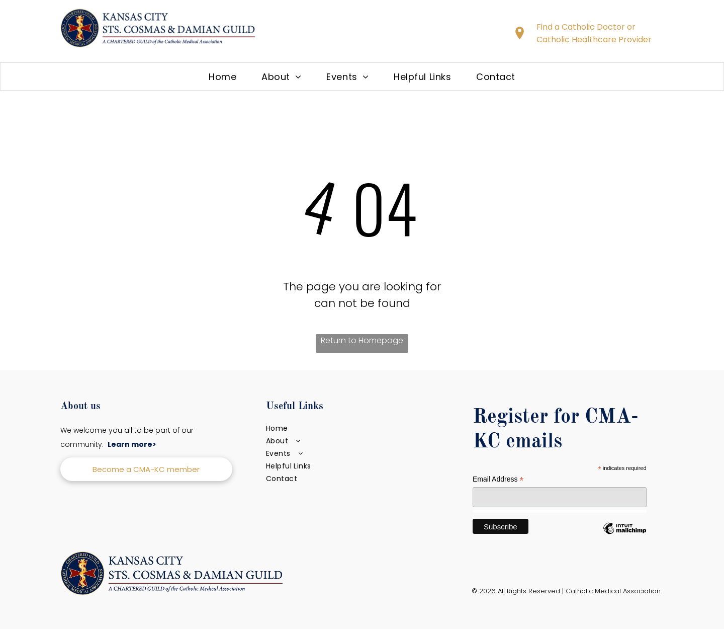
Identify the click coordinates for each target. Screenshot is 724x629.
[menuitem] (222, 76)
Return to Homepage (362, 340)
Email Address (498, 479)
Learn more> (132, 444)
